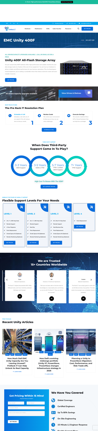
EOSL (48, 11)
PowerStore (49, 334)
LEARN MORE (17, 354)
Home (82, 22)
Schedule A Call (19, 97)
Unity (25, 336)
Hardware (27, 11)
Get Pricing (87, 11)
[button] (48, 288)
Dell (7, 336)
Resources (68, 11)
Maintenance (38, 11)
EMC (12, 336)
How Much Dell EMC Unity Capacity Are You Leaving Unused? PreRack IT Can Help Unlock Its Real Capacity (17, 346)
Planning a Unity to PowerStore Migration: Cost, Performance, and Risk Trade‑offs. (81, 344)
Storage (18, 336)
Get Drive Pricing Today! (67, 2)
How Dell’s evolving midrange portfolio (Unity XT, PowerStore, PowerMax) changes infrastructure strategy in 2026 (49, 347)
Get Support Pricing (49, 169)
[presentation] (7, 262)
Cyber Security (57, 11)
